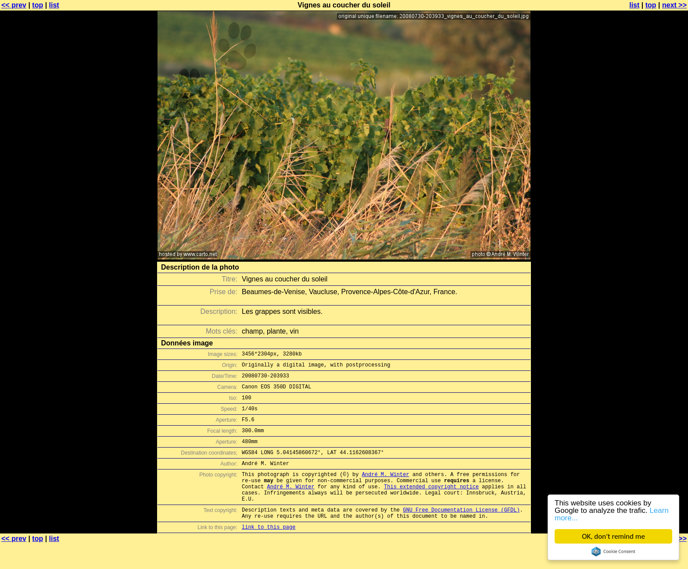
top (37, 5)
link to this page (268, 551)
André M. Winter (385, 490)
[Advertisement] (652, 217)
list (54, 5)
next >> (674, 5)
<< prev (13, 5)
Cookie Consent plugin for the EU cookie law (613, 551)
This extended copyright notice (431, 505)
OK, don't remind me (613, 536)
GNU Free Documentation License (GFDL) (461, 532)
